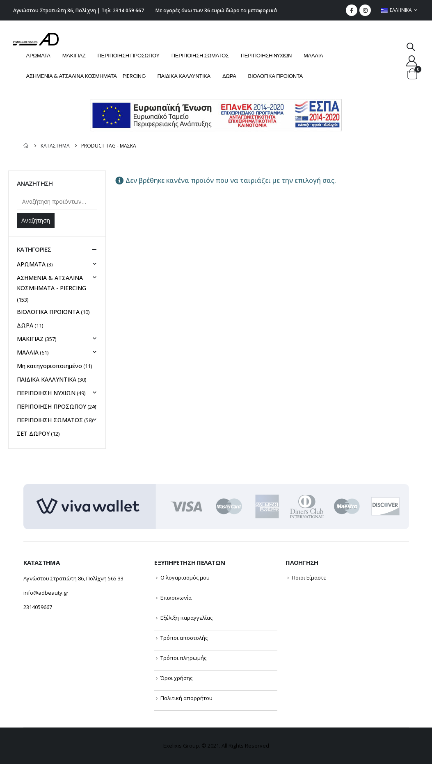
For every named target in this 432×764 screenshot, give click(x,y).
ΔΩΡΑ (229, 76)
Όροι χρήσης (176, 678)
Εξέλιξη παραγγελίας (186, 617)
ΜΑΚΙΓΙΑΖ (74, 55)
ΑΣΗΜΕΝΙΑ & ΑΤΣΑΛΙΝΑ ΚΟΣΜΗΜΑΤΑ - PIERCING (51, 283)
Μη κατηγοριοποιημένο (49, 366)
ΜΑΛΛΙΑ (313, 55)
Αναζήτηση (35, 220)
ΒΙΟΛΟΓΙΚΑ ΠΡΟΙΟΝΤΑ (275, 76)
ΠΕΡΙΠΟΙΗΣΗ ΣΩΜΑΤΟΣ (200, 55)
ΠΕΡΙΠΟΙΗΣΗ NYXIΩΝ (266, 55)
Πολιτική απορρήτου (186, 698)
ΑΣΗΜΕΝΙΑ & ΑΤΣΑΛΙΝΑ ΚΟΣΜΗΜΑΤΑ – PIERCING (86, 76)
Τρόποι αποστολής (184, 637)
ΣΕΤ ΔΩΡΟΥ (33, 433)
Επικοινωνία (176, 597)
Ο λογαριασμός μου (185, 577)
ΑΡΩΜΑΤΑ (38, 55)
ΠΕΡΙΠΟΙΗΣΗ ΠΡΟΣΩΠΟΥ (129, 55)
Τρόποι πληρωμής (183, 658)
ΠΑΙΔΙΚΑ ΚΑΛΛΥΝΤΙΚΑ (183, 76)
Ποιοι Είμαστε (309, 577)
